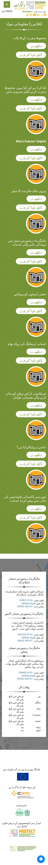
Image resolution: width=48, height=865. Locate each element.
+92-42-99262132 (25, 634)
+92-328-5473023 (24, 678)
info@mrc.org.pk (28, 603)
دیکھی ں (36, 46)
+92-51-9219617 (26, 600)
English (9, 11)
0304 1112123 (27, 11)
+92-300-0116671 (24, 640)
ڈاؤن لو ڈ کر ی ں (31, 55)
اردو (3, 11)
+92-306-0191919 (24, 606)
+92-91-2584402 (26, 672)
